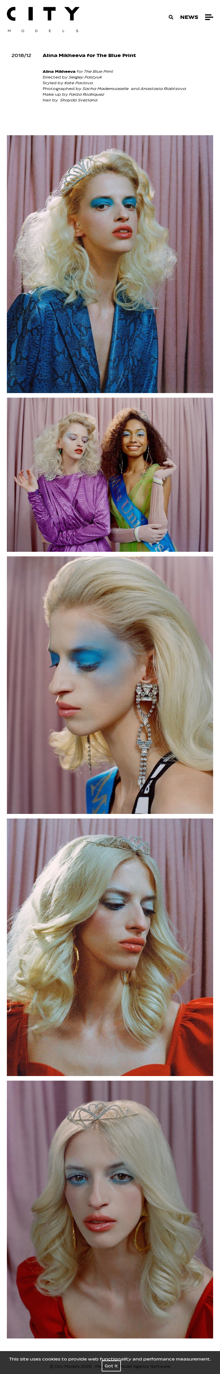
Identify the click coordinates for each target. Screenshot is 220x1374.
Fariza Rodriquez (86, 94)
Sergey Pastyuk (85, 77)
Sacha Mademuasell (104, 88)
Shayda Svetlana (78, 100)
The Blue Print (98, 71)
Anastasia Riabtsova (163, 88)
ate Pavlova (80, 83)
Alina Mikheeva (59, 71)
